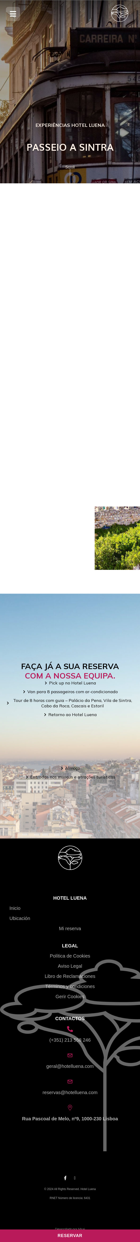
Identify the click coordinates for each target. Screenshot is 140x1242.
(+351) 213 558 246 (70, 1040)
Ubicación (19, 918)
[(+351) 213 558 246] (70, 1029)
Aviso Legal (70, 966)
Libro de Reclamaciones (70, 976)
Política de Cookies (70, 955)
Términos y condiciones (70, 986)
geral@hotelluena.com (69, 1066)
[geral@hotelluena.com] (70, 1055)
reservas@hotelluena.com (70, 1092)
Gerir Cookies (69, 996)
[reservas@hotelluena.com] (70, 1081)
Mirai (81, 1229)
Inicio (15, 908)
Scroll (70, 167)
